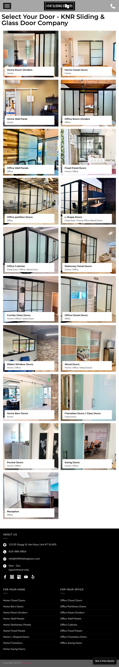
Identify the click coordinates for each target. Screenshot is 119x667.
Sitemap (26, 662)
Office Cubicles (68, 624)
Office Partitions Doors (73, 606)
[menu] (7, 6)
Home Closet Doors (14, 600)
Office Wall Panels (70, 618)
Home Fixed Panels (14, 630)
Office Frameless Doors (73, 636)
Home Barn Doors (13, 606)
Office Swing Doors (71, 642)
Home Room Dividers (15, 612)
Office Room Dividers (72, 612)
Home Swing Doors (14, 648)
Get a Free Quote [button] (104, 660)
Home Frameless (12, 642)
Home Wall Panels (13, 618)
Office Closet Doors (71, 600)
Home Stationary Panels (17, 624)
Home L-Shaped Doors (16, 636)
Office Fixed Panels (71, 630)
